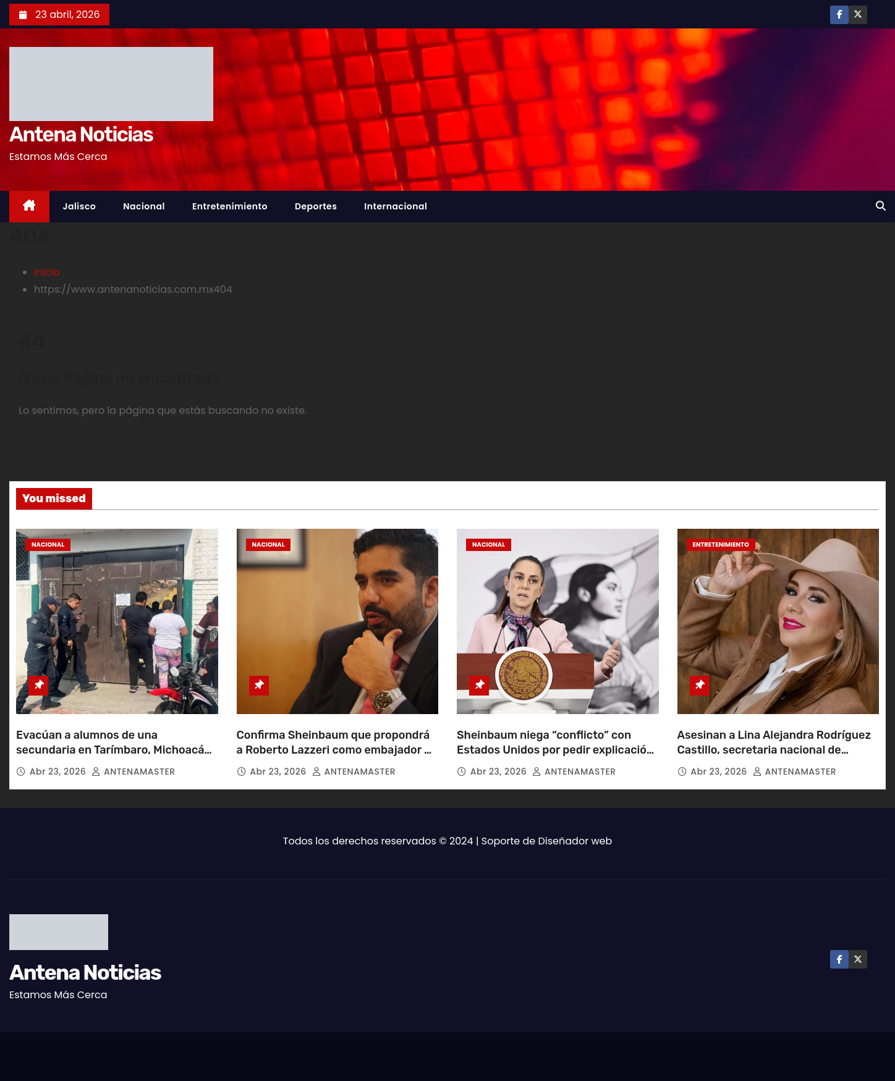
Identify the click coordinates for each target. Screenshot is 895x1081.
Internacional (395, 206)
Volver (57, 446)
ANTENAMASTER (133, 771)
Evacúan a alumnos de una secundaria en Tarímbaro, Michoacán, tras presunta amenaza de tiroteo (115, 750)
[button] (881, 206)
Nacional (144, 206)
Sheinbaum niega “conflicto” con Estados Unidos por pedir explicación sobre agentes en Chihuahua (555, 750)
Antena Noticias (81, 134)
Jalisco (79, 206)
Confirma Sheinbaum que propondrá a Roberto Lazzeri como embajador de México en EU (337, 750)
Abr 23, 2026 (59, 771)
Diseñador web (575, 841)
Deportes (316, 206)
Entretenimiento (230, 206)
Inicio (47, 272)
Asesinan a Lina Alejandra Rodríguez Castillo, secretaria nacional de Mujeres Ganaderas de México (774, 750)
